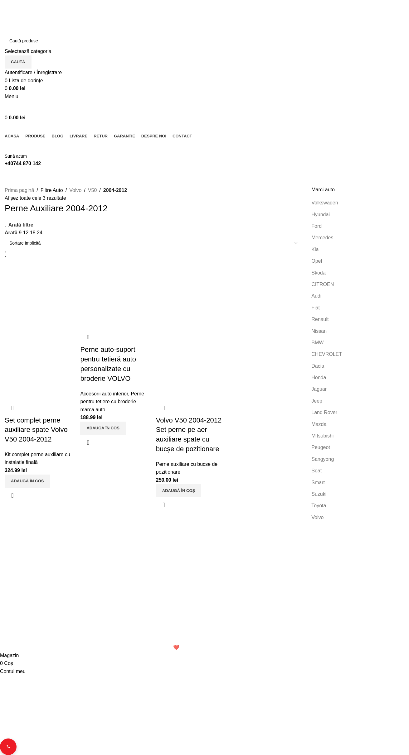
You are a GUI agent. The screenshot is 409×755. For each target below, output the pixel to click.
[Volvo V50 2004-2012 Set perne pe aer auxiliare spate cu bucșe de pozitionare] (191, 293)
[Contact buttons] (8, 746)
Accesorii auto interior (104, 392)
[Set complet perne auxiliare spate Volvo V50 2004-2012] (39, 293)
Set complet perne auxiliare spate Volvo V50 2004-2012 (36, 428)
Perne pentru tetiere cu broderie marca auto (112, 400)
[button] (27, 479)
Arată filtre (20, 224)
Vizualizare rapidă (12, 493)
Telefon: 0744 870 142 (32, 620)
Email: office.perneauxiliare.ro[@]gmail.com (52, 630)
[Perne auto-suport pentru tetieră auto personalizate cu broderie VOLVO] (115, 293)
